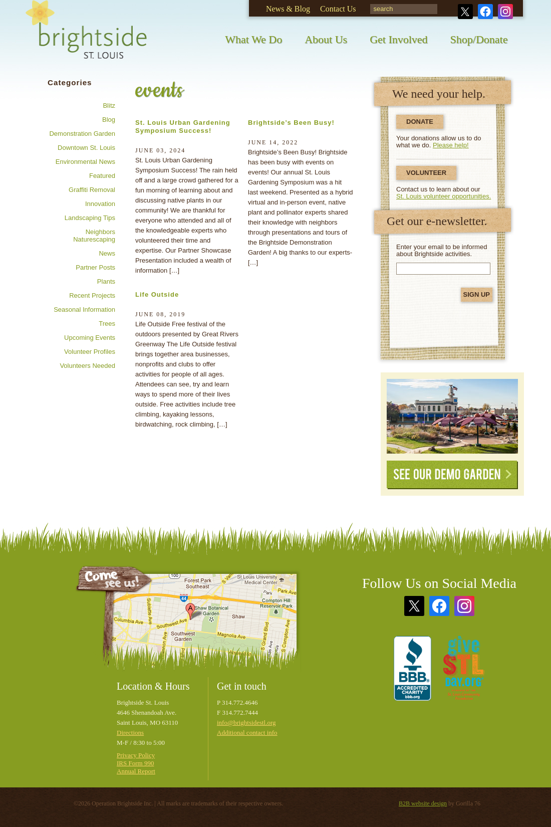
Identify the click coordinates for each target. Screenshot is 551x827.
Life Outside (157, 294)
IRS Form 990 (135, 763)
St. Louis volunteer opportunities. (443, 196)
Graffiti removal (92, 189)
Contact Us (338, 9)
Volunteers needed (87, 365)
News (107, 253)
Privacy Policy (136, 755)
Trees (107, 323)
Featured (102, 175)
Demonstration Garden (82, 133)
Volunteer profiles (89, 351)
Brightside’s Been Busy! (291, 122)
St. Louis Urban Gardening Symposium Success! (182, 126)
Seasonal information (84, 309)
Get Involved (398, 39)
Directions (130, 732)
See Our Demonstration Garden (452, 416)
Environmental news (85, 161)
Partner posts (95, 267)
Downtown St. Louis (86, 147)
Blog (108, 119)
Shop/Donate (479, 39)
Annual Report (136, 771)
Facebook (485, 11)
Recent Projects (92, 295)
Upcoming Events (89, 337)
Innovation (100, 204)
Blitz (109, 105)
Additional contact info (247, 732)
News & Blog (288, 9)
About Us (326, 39)
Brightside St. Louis (86, 36)
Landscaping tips (90, 218)
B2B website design (423, 803)
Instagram (505, 11)
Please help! (451, 145)
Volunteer (426, 172)
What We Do (253, 39)
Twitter (465, 11)
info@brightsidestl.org (246, 722)
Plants (106, 281)
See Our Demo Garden (452, 475)
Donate (419, 121)
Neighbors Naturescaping (94, 235)
